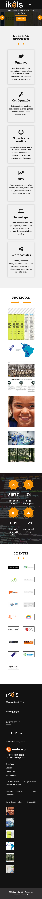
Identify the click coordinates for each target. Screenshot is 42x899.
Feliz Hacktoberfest (14, 802)
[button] (29, 4)
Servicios (10, 768)
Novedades (11, 775)
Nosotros (10, 764)
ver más (21, 19)
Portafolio (10, 771)
